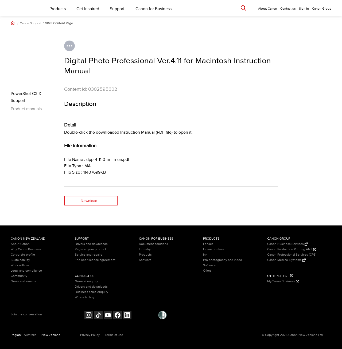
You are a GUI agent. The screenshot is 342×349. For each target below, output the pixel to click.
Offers (207, 271)
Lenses (208, 244)
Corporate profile (23, 255)
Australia (30, 335)
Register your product (90, 249)
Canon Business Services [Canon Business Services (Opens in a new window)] (287, 244)
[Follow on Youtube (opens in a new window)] (108, 316)
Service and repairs (88, 255)
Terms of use (114, 335)
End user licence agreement (95, 260)
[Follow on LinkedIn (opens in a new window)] (127, 316)
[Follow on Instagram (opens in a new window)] (88, 316)
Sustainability (20, 260)
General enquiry (86, 281)
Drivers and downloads (91, 244)
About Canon (20, 244)
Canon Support (30, 23)
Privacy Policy (90, 335)
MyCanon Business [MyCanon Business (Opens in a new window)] (283, 281)
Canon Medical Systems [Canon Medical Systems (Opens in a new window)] (286, 260)
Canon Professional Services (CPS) (291, 255)
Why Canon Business (26, 249)
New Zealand (50, 335)
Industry (145, 249)
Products (57, 8)
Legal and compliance (26, 271)
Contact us (288, 9)
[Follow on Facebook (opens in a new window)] (117, 316)
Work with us (20, 265)
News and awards (23, 281)
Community (19, 276)
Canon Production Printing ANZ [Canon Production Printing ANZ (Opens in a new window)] (291, 249)
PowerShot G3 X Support (26, 97)
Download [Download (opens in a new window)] (89, 201)
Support (117, 8)
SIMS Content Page (59, 23)
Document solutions (153, 244)
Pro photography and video (222, 260)
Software (145, 260)
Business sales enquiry (91, 292)
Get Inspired (87, 8)
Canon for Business (153, 8)
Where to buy (84, 297)
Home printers (213, 249)
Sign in (304, 9)
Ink (205, 255)
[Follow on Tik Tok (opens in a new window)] (98, 316)
